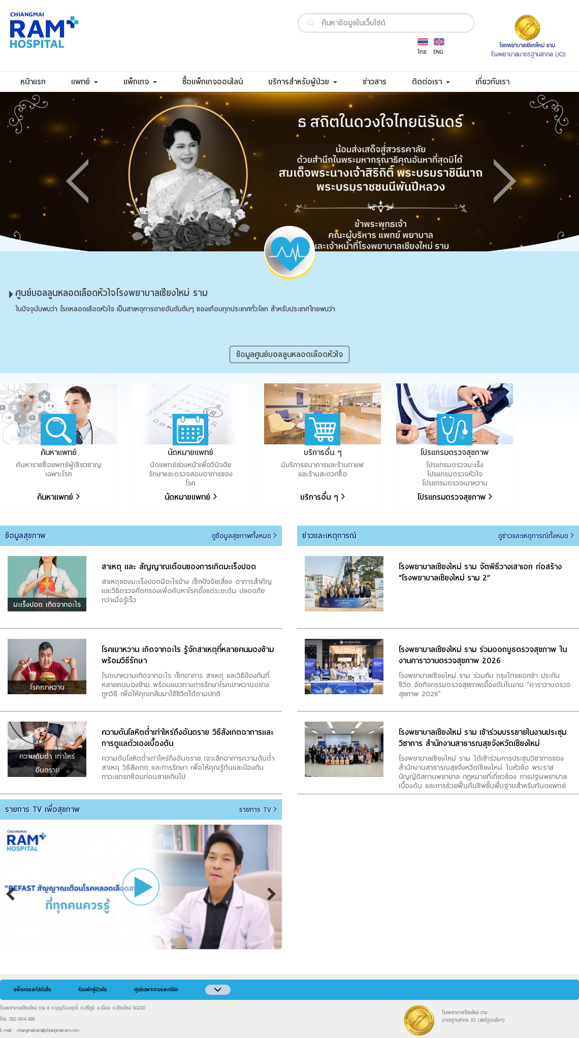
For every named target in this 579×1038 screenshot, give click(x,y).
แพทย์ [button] (84, 81)
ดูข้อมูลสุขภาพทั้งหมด (244, 536)
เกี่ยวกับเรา (498, 81)
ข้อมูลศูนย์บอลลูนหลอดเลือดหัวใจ (289, 354)
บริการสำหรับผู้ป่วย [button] (302, 81)
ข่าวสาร (381, 81)
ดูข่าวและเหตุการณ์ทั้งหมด (536, 536)
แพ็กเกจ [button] (140, 81)
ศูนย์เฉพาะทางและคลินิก (156, 990)
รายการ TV (258, 810)
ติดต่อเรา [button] (431, 81)
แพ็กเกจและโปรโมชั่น (32, 990)
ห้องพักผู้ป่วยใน (92, 990)
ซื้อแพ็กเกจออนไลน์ (218, 81)
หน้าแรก (39, 81)
